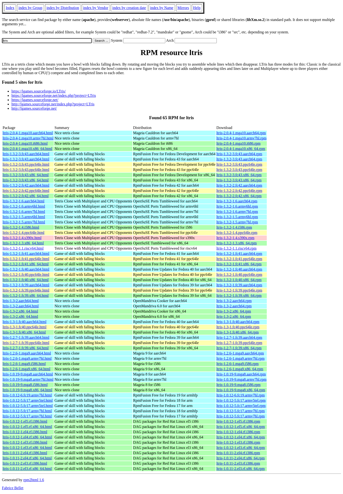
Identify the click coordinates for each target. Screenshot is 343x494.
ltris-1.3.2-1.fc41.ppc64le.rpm (239, 259)
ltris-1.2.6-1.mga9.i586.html (24, 364)
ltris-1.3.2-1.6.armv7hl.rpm (237, 212)
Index (10, 8)
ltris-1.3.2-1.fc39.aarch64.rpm (239, 285)
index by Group (30, 8)
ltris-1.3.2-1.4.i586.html (21, 227)
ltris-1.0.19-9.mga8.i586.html (25, 385)
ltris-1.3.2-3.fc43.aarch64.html (26, 154)
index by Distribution (62, 8)
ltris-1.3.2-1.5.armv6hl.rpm (237, 217)
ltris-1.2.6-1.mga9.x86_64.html (26, 369)
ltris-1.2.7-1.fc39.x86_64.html (26, 348)
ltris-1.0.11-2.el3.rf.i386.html (25, 463)
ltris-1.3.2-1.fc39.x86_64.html (26, 295)
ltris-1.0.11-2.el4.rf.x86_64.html (27, 458)
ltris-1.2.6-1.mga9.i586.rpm (237, 364)
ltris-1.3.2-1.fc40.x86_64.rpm (239, 280)
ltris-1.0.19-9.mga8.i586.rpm (238, 385)
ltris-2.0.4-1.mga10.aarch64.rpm (241, 133)
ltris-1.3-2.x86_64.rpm (233, 311)
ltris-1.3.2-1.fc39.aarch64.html (26, 285)
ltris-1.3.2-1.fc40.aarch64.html (26, 269)
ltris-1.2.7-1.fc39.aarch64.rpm (239, 337)
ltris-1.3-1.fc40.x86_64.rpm (237, 332)
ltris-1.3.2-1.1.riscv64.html (23, 248)
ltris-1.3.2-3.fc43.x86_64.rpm (239, 175)
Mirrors (183, 8)
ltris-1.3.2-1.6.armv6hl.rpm (237, 206)
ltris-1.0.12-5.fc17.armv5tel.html (28, 400)
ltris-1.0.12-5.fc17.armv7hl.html (27, 411)
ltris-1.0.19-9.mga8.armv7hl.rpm (241, 379)
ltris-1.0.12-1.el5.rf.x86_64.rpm (240, 427)
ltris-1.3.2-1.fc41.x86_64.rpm (239, 264)
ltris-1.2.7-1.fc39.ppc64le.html (26, 343)
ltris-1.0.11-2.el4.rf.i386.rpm (238, 453)
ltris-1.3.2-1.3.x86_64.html (23, 243)
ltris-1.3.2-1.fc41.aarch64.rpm (239, 254)
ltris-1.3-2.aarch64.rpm (234, 301)
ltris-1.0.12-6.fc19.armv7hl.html (27, 395)
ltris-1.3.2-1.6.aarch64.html (24, 201)
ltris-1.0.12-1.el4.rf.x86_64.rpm (240, 437)
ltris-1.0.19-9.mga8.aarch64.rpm (241, 374)
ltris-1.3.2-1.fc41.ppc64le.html (26, 259)
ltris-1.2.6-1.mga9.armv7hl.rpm (240, 358)
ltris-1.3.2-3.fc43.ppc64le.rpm (239, 164)
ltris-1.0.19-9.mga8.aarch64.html (28, 374)
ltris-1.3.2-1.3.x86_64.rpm (236, 243)
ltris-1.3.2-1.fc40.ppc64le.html (26, 275)
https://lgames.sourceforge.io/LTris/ (38, 91)
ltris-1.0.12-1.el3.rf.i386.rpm (238, 442)
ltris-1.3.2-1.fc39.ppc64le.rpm (239, 290)
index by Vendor (95, 8)
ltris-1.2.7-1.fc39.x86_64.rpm (239, 348)
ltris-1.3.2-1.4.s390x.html (22, 238)
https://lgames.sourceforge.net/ (34, 100)
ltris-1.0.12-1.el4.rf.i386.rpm (238, 432)
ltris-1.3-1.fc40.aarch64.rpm (237, 322)
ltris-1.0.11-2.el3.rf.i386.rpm (238, 463)
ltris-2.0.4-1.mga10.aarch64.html (28, 133)
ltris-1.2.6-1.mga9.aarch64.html (27, 353)
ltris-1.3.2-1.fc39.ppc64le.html (26, 290)
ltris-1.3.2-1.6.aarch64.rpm (236, 201)
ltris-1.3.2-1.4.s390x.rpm (235, 238)
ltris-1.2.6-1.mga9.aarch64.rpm (240, 353)
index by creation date (129, 8)
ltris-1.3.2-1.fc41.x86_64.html (26, 264)
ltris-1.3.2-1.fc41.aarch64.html (26, 254)
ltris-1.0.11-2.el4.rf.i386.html (25, 453)
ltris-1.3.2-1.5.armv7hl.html (24, 222)
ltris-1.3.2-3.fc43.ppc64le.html (26, 164)
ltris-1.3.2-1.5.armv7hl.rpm (237, 222)
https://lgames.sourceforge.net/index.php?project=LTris (53, 95)
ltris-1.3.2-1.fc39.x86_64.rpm (239, 295)
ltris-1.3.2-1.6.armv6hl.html (24, 206)
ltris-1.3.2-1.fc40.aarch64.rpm (239, 269)
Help (197, 8)
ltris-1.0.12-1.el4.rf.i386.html (25, 432)
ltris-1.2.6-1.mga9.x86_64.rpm (239, 369)
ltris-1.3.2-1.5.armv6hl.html (24, 217)
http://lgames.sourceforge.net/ (34, 108)
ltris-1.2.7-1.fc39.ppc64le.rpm (239, 343)
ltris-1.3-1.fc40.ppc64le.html (24, 327)
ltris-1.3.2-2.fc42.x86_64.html (26, 196)
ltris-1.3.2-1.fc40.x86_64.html (26, 280)
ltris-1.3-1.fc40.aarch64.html (24, 322)
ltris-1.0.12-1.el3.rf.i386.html (25, 442)
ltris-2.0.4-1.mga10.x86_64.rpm (240, 149)
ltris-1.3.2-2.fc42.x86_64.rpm (239, 196)
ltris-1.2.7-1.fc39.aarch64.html (26, 337)
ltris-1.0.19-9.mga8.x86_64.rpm (240, 390)
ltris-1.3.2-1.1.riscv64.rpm (236, 248)
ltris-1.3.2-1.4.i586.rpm (234, 227)
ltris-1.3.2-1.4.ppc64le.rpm (236, 233)
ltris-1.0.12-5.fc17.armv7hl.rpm (240, 411)
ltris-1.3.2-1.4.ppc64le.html (24, 233)
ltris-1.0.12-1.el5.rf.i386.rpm (238, 421)
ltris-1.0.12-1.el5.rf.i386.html (25, 421)
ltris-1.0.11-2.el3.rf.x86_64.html (27, 469)
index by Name (161, 8)
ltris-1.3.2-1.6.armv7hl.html (24, 212)
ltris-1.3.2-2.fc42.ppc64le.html (26, 191)
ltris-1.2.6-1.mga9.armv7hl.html (27, 358)
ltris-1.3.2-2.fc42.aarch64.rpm (239, 185)
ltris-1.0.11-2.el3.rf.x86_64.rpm (240, 469)
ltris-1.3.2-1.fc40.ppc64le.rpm (239, 275)
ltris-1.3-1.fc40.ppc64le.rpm (237, 327)
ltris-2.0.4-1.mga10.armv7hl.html (28, 138)
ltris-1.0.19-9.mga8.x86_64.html (27, 390)
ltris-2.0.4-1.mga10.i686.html (25, 143)
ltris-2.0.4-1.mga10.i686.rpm (238, 143)
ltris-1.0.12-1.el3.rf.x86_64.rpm (240, 448)
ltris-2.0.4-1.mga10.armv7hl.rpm (241, 138)
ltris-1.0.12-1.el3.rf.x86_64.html (27, 448)
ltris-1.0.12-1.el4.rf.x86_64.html (27, 437)
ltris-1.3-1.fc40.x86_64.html (24, 332)
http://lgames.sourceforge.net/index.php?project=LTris (52, 104)
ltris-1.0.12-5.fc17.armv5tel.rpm (241, 400)
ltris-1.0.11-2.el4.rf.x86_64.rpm (240, 458)
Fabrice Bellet (12, 488)
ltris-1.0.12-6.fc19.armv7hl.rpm (240, 395)
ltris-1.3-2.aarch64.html (21, 301)
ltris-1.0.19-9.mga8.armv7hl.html (28, 379)
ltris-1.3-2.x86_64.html (20, 311)
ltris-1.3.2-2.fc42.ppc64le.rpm (239, 191)
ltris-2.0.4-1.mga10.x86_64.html (27, 149)
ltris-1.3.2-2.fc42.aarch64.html (26, 185)
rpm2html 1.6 (33, 480)
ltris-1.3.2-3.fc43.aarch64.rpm (239, 154)
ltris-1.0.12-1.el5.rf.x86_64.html (27, 427)
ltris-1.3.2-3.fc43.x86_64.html (26, 175)
